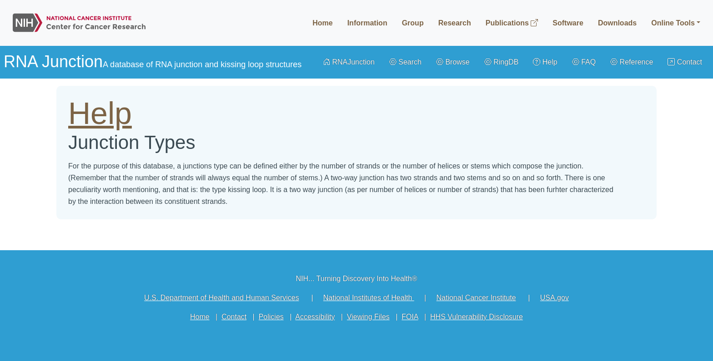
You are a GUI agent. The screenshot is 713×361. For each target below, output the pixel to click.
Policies (271, 317)
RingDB (501, 62)
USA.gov (554, 298)
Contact (685, 62)
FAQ (584, 62)
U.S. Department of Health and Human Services (221, 298)
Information (367, 23)
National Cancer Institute (476, 298)
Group (413, 23)
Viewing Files (368, 317)
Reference (631, 62)
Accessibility (315, 317)
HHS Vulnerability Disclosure (476, 317)
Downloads (617, 23)
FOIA (410, 317)
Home (322, 23)
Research (454, 23)
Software (567, 23)
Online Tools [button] (673, 23)
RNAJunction (349, 62)
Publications (512, 23)
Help (545, 62)
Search (405, 62)
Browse (453, 62)
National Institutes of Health (368, 298)
